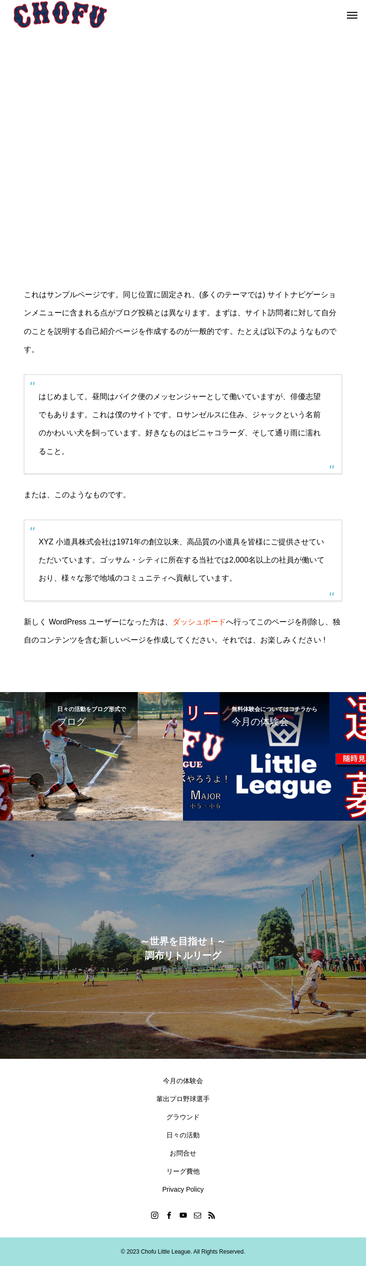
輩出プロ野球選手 (183, 1099)
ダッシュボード (199, 622)
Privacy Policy (182, 1189)
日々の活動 (183, 1135)
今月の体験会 (183, 1081)
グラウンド (183, 1117)
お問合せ (183, 1153)
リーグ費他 (183, 1171)
